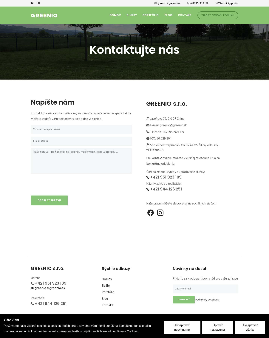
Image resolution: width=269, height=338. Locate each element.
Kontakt (185, 15)
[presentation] (59, 185)
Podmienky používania (207, 300)
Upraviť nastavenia (218, 327)
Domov (115, 15)
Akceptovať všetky (250, 327)
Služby (132, 15)
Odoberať (184, 300)
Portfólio (151, 15)
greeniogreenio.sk (50, 288)
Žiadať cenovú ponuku (217, 15)
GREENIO (44, 15)
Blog (168, 15)
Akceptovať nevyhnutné (182, 327)
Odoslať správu (49, 201)
